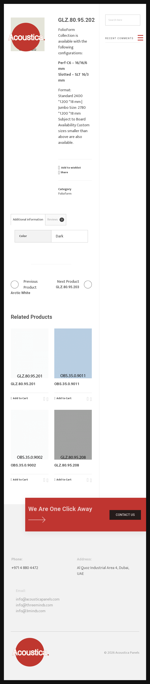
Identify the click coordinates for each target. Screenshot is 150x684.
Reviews (55, 219)
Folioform (64, 193)
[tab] (28, 219)
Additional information (28, 219)
